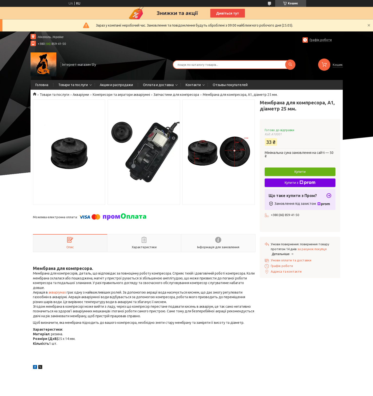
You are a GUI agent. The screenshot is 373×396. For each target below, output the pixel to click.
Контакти (193, 85)
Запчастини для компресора (176, 95)
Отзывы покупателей (230, 85)
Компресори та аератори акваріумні (121, 95)
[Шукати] (290, 64)
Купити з (300, 182)
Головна (41, 85)
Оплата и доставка (158, 85)
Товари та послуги (73, 85)
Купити (300, 172)
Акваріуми (81, 95)
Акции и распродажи (116, 85)
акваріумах (57, 292)
